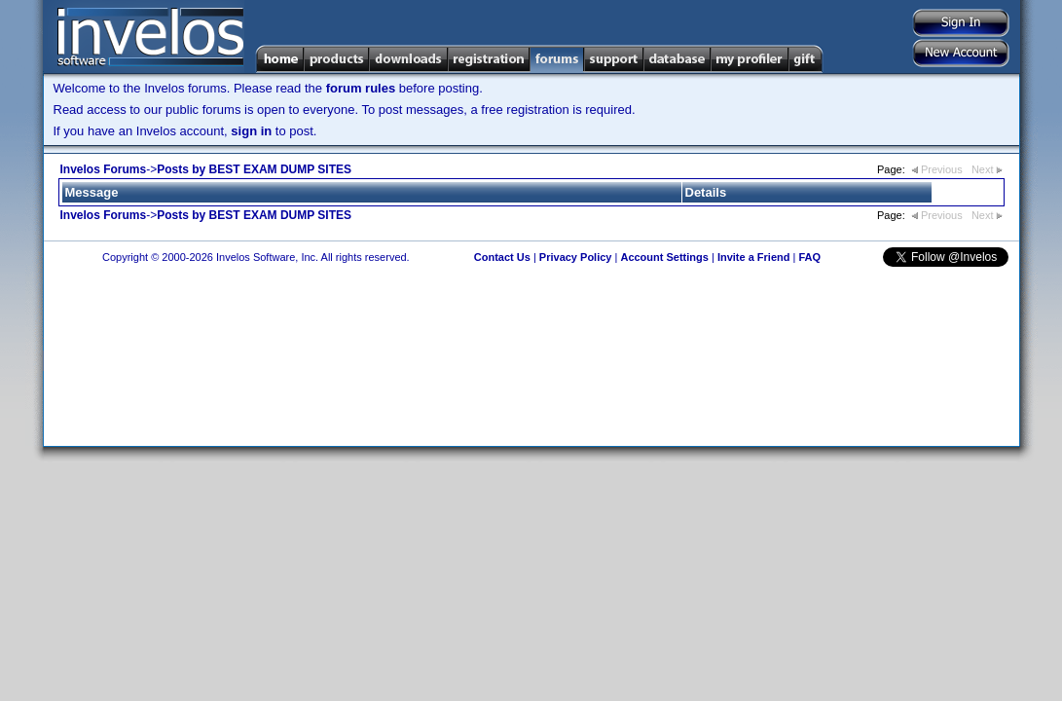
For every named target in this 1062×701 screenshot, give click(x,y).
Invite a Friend (753, 257)
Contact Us (502, 257)
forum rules (361, 88)
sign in (251, 131)
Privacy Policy (575, 257)
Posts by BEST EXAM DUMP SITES (254, 169)
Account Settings (664, 257)
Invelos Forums (103, 169)
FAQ (809, 257)
